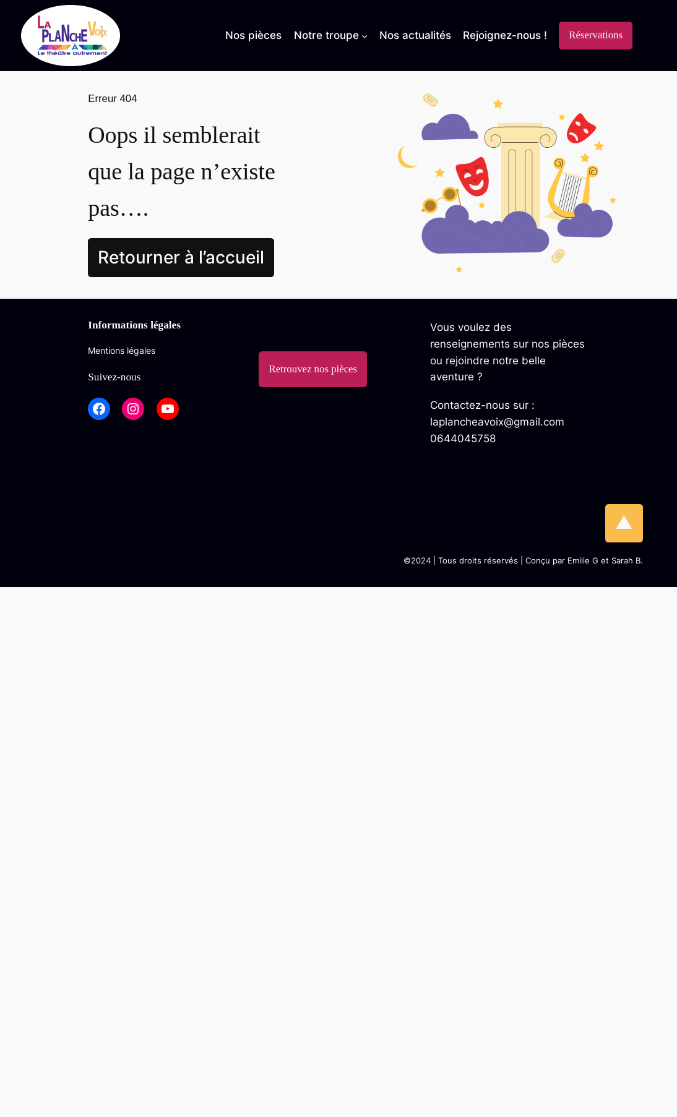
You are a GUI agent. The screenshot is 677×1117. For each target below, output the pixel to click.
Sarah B (625, 560)
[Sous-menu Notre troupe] (331, 35)
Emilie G (582, 560)
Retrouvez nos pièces (313, 369)
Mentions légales (121, 350)
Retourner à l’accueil (181, 257)
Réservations (596, 35)
